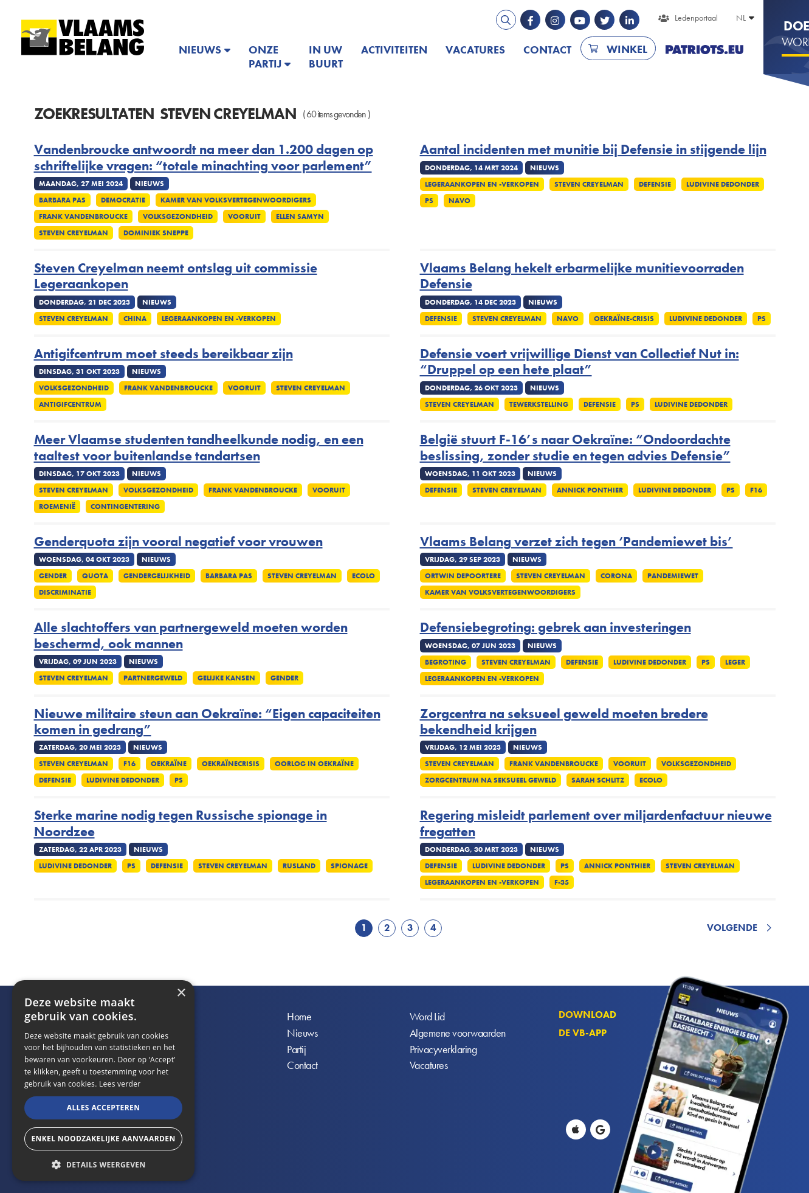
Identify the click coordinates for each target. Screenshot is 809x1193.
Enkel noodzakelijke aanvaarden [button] (103, 1138)
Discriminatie (65, 592)
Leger (735, 662)
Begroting (445, 662)
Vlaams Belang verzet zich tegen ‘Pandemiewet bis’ (576, 542)
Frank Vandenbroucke (83, 216)
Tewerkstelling (538, 404)
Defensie (655, 184)
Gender (53, 576)
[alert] (103, 1080)
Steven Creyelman (73, 233)
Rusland (299, 866)
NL (741, 17)
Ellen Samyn (300, 216)
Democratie (123, 200)
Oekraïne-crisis (624, 318)
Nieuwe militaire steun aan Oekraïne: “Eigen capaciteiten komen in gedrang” (207, 722)
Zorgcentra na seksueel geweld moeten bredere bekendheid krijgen (564, 722)
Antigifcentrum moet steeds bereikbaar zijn (163, 354)
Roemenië (57, 506)
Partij (296, 1050)
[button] (103, 1163)
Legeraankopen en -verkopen (482, 184)
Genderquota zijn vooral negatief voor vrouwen (178, 542)
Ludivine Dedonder (722, 184)
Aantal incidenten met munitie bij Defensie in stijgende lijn (593, 149)
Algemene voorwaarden (458, 1033)
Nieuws (200, 50)
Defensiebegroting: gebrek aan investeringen (555, 627)
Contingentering (125, 506)
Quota (95, 576)
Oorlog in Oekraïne (314, 764)
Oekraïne (169, 764)
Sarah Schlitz (597, 780)
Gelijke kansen (226, 678)
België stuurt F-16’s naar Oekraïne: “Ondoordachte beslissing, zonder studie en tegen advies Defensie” (575, 448)
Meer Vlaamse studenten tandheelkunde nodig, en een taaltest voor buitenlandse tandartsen (198, 448)
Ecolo (363, 576)
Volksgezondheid (178, 216)
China (134, 318)
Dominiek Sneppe (155, 233)
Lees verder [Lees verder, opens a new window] (120, 1084)
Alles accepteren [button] (103, 1107)
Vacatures (475, 50)
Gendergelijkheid (156, 576)
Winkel (627, 49)
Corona (616, 576)
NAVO (459, 201)
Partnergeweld (152, 678)
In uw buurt (326, 57)
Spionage (349, 866)
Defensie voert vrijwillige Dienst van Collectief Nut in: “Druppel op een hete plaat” (579, 362)
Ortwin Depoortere (463, 576)
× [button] (180, 993)
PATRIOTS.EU (704, 50)
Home (299, 1017)
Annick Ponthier (590, 490)
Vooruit (244, 216)
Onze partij (265, 57)
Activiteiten (394, 50)
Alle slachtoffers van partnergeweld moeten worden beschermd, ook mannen (191, 636)
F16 (756, 490)
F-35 (561, 882)
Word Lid (427, 1017)
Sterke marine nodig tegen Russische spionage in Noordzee (180, 823)
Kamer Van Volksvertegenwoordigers (235, 200)
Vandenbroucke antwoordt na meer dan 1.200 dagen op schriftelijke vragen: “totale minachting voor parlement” (203, 158)
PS (429, 201)
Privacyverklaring (443, 1050)
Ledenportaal (696, 17)
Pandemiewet (672, 576)
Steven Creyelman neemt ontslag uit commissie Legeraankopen (175, 276)
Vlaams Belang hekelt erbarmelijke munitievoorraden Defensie (582, 276)
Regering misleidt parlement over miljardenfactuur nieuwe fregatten (596, 823)
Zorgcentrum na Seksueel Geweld (490, 780)
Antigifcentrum (70, 404)
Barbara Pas (62, 200)
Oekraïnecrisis (231, 764)
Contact (547, 50)
